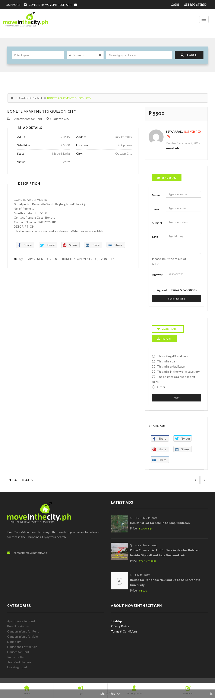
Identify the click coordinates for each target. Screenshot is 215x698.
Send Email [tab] (166, 177)
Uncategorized (17, 667)
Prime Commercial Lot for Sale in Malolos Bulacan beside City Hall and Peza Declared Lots (165, 553)
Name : (156, 197)
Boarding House (18, 626)
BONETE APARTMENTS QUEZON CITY (41, 111)
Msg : (155, 236)
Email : (156, 211)
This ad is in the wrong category (178, 371)
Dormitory (14, 641)
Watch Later (167, 328)
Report (176, 397)
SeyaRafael (174, 131)
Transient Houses (19, 662)
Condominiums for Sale (22, 636)
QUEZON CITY (104, 259)
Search (189, 55)
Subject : (157, 225)
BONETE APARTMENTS (77, 259)
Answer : (157, 277)
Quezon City (61, 119)
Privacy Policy (120, 626)
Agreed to (177, 290)
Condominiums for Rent (23, 631)
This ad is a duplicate (171, 366)
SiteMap (116, 621)
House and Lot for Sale (22, 647)
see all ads (172, 148)
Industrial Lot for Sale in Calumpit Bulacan (160, 523)
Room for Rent (17, 657)
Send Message (176, 298)
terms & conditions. (184, 290)
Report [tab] (164, 338)
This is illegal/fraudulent (173, 356)
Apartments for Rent (30, 98)
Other (161, 387)
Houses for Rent (18, 652)
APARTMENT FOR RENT (43, 259)
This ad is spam (167, 361)
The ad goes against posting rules (173, 379)
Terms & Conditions (124, 631)
